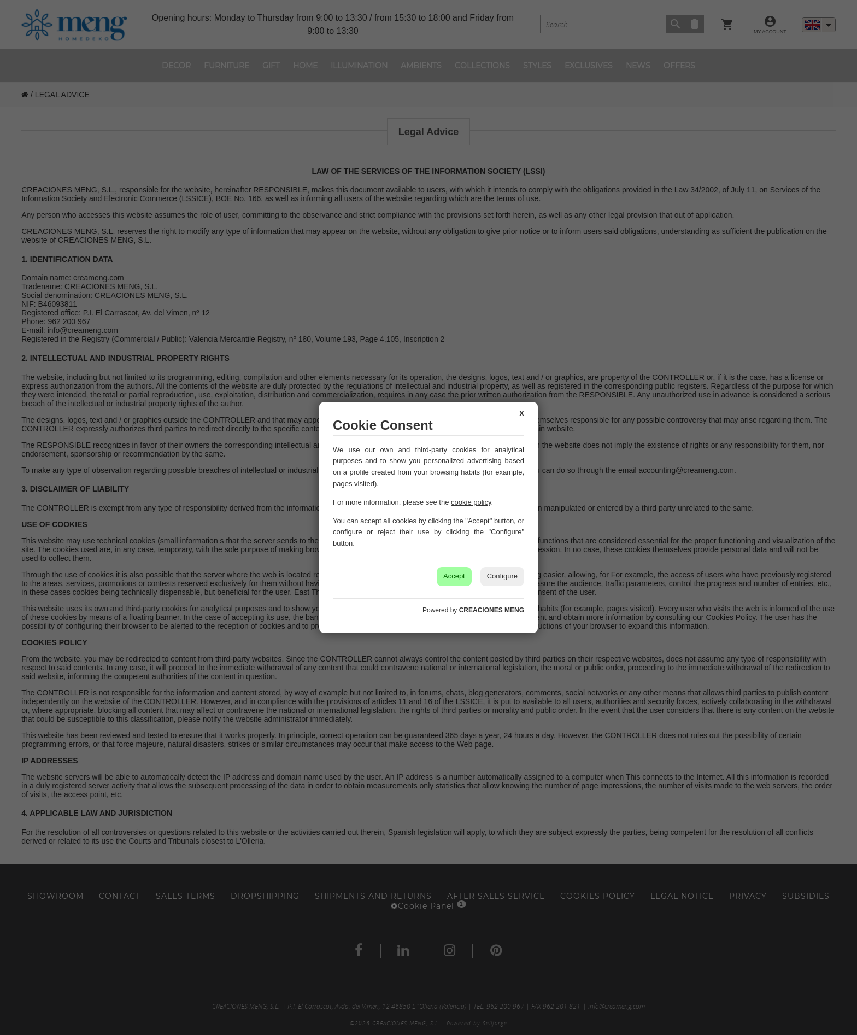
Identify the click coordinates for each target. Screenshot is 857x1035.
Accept (454, 576)
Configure (502, 576)
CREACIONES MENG (491, 610)
